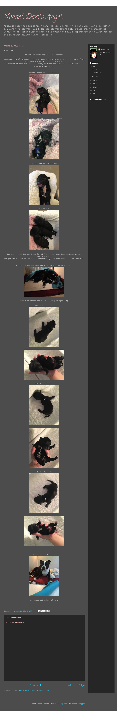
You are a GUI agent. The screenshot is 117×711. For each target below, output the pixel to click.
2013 (95, 87)
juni (97, 76)
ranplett (63, 704)
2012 (95, 90)
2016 (95, 67)
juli (97, 70)
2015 (95, 81)
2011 (95, 94)
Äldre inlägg (76, 685)
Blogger (81, 704)
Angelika (105, 49)
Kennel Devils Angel (33, 17)
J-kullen (98, 72)
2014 (95, 84)
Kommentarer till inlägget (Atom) (34, 690)
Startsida (36, 685)
